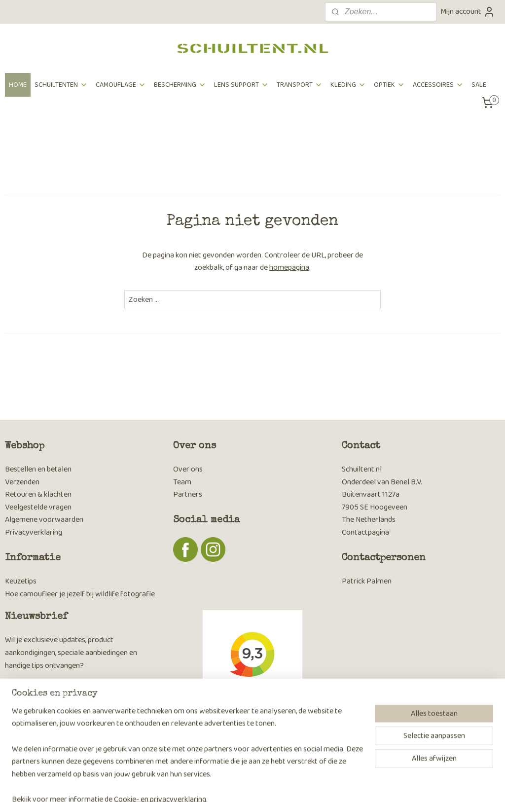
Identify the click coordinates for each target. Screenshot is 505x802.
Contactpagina (365, 532)
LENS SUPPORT (241, 84)
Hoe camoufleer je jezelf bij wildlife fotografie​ (80, 594)
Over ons (188, 469)
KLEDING (348, 84)
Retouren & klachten (38, 494)
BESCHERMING (180, 84)
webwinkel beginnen (269, 783)
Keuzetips (20, 581)
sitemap (221, 783)
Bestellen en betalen (38, 469)
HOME (18, 84)
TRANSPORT (300, 84)
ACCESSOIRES (438, 84)
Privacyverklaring (33, 532)
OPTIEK (389, 84)
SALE (478, 84)
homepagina (289, 267)
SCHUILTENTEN (61, 84)
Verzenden (22, 482)
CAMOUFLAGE (121, 84)
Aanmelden (31, 730)
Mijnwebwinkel (343, 783)
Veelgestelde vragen (38, 507)
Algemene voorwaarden (44, 519)
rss (237, 783)
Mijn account (467, 11)
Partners (187, 494)
